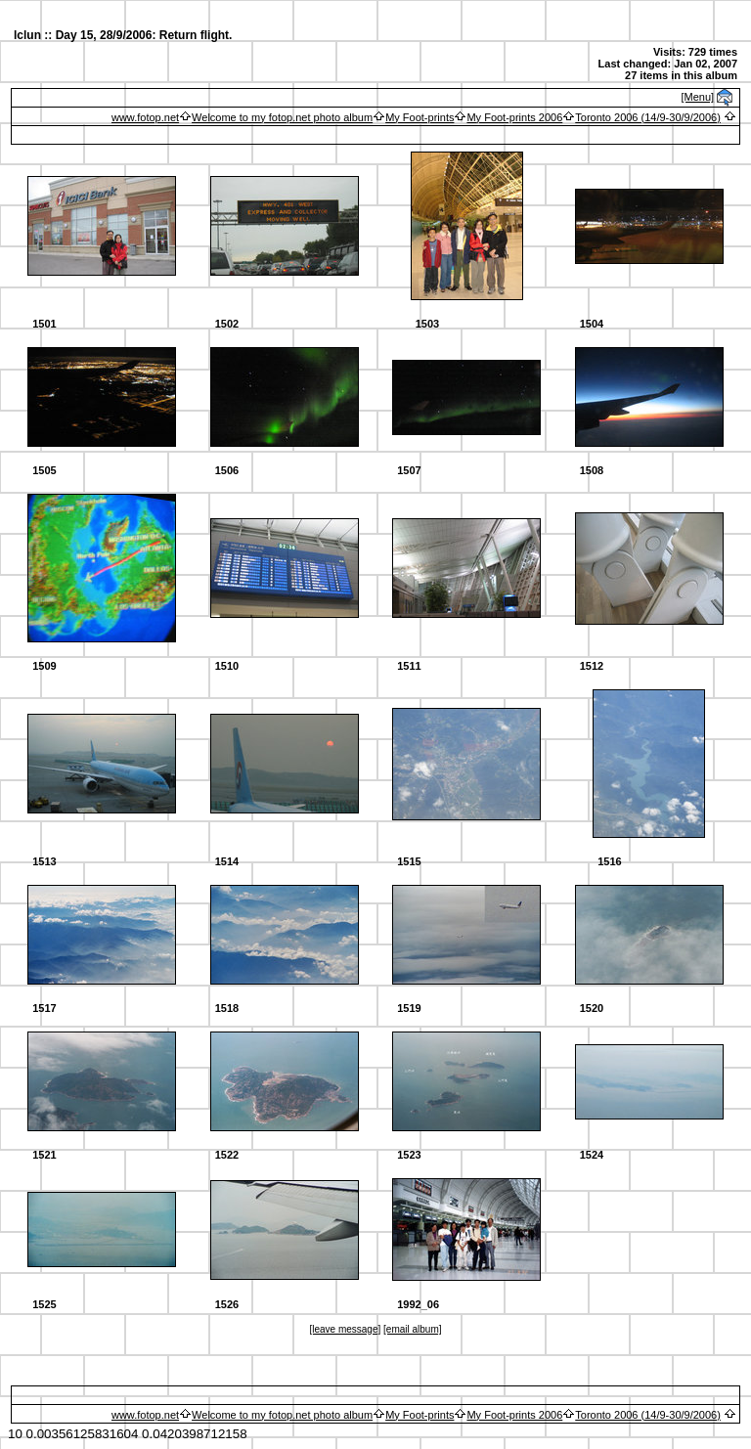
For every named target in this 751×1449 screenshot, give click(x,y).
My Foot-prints (419, 117)
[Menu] (698, 97)
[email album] (412, 1329)
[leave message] (344, 1329)
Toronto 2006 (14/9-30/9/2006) (648, 117)
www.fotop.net (145, 117)
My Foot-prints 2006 (514, 117)
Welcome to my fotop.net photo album (282, 117)
